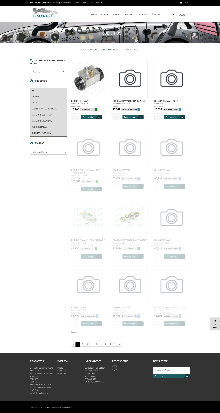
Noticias (129, 14)
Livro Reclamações (94, 382)
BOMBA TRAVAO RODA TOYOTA (129, 101)
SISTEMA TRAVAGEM (112, 50)
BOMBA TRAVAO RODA (166, 101)
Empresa (104, 14)
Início (94, 14)
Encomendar (92, 117)
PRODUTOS (116, 14)
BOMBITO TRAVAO (80, 101)
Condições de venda (95, 368)
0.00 (214, 327)
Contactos (142, 14)
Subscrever (172, 376)
